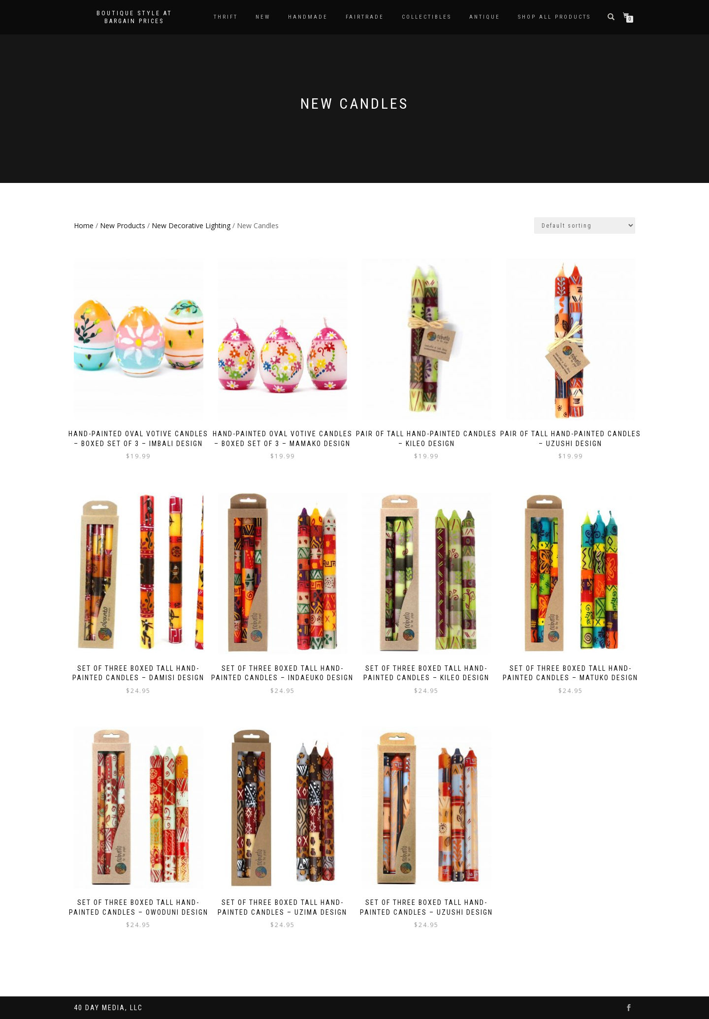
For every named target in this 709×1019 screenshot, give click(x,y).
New (263, 17)
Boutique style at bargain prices (134, 17)
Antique (484, 17)
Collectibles (426, 17)
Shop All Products (554, 17)
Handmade (308, 17)
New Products (122, 225)
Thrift (226, 17)
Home (84, 225)
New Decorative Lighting (191, 225)
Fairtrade (365, 17)
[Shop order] (584, 225)
